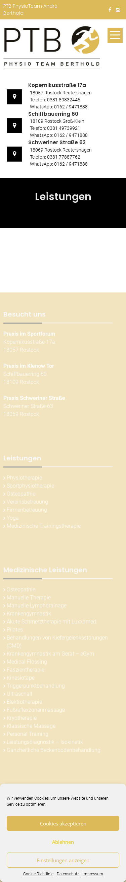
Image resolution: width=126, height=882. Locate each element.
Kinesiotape (21, 679)
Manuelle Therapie (29, 599)
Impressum (93, 874)
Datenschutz (68, 874)
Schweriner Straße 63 (57, 142)
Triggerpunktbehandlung (36, 687)
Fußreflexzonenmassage (36, 711)
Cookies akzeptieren (63, 823)
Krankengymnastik (29, 615)
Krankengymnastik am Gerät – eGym (50, 655)
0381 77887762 (63, 157)
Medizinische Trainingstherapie (44, 527)
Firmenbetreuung (27, 511)
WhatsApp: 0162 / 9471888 (59, 106)
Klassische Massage (31, 727)
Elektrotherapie (24, 703)
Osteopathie (21, 495)
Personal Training (27, 735)
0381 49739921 (63, 128)
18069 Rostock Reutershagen (61, 150)
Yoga (13, 519)
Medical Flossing (27, 663)
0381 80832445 (63, 99)
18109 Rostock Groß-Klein (57, 121)
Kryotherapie (22, 719)
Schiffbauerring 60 (53, 113)
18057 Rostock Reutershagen (61, 92)
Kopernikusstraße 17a (57, 85)
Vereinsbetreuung (27, 503)
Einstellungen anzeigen (63, 860)
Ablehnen (63, 842)
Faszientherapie (25, 671)
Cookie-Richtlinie (38, 874)
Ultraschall (19, 695)
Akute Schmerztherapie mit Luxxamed (51, 623)
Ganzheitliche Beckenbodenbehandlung (53, 751)
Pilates (15, 631)
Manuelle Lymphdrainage (37, 607)
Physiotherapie (24, 479)
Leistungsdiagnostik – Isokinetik (45, 743)
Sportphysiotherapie (30, 487)
